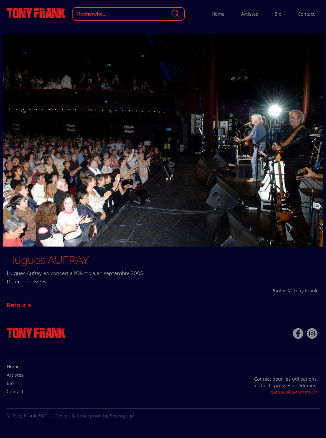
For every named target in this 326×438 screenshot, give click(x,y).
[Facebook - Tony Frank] (298, 333)
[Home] (23, 366)
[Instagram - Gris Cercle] (312, 333)
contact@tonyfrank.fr (294, 392)
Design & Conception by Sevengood (94, 415)
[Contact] (23, 391)
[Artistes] (23, 375)
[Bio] (23, 383)
